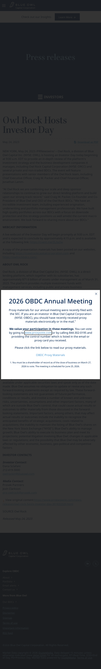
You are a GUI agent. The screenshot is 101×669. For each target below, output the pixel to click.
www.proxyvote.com (38, 333)
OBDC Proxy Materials (50, 355)
